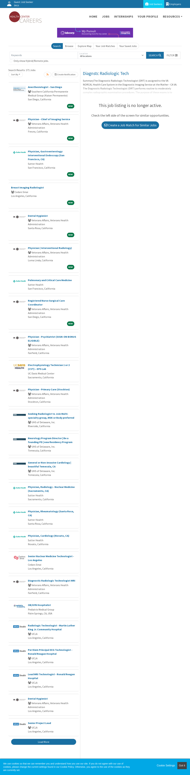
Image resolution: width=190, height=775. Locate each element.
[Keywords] (44, 55)
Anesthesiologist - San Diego (45, 87)
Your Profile (148, 16)
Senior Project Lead (39, 723)
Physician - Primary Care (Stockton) (49, 389)
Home (93, 16)
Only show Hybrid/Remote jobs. (31, 60)
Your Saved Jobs (128, 46)
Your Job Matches (105, 46)
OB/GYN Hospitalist (39, 605)
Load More (43, 741)
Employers (173, 4)
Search (57, 46)
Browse (69, 46)
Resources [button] (171, 16)
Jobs (106, 16)
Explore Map (85, 46)
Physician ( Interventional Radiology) (50, 248)
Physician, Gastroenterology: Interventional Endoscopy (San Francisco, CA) (46, 155)
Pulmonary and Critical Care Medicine (50, 280)
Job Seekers (153, 4)
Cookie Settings (166, 765)
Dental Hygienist (38, 215)
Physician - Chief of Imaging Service (49, 119)
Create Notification (65, 74)
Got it (182, 765)
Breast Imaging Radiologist (27, 187)
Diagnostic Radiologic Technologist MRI (51, 580)
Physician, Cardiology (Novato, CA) (48, 535)
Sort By (14, 74)
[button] (172, 55)
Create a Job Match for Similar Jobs (130, 125)
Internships (123, 16)
